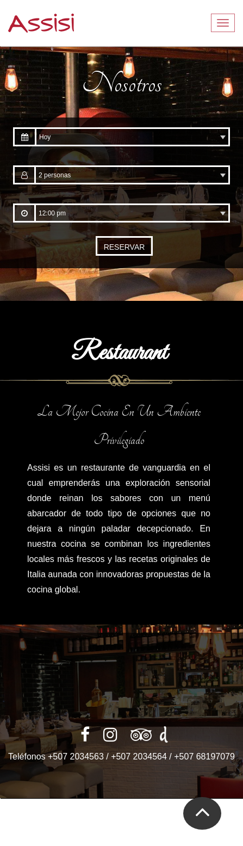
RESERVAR (124, 247)
